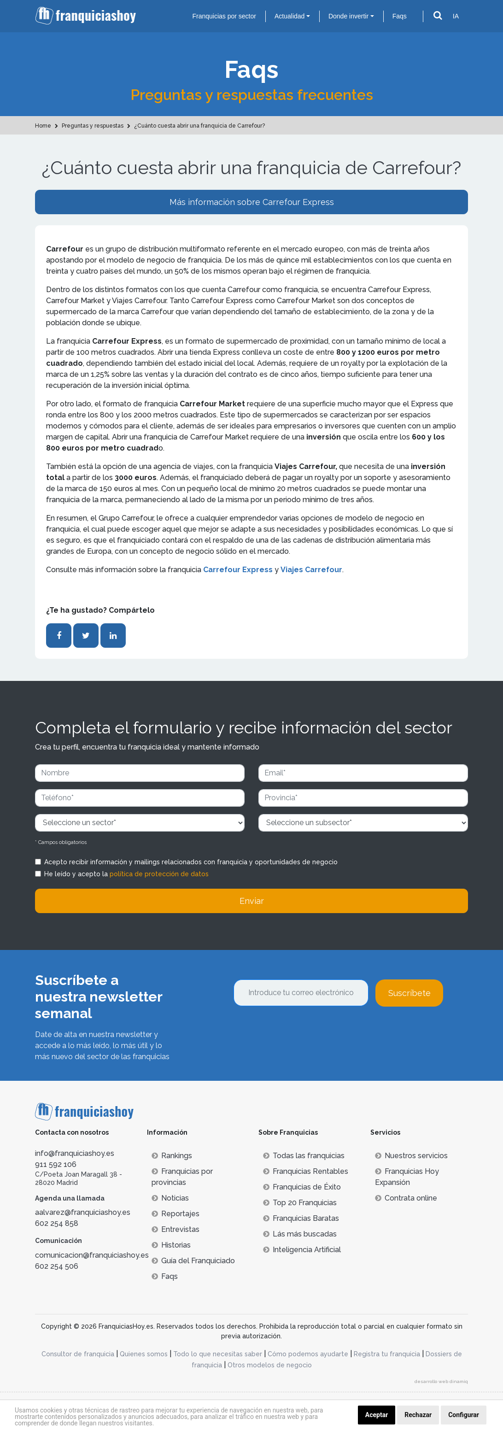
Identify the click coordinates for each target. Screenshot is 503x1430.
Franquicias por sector (224, 16)
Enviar (252, 901)
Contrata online (406, 1198)
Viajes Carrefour (311, 569)
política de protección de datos (159, 874)
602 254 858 (56, 1223)
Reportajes (175, 1213)
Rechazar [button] (418, 1414)
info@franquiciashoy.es (74, 1153)
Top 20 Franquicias (300, 1202)
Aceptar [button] (376, 1414)
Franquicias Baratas (301, 1218)
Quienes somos (144, 1354)
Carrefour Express (238, 569)
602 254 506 (56, 1266)
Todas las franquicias (304, 1155)
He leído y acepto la (126, 874)
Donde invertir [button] (348, 16)
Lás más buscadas (300, 1234)
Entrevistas (175, 1229)
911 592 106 (55, 1164)
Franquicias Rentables (305, 1171)
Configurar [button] (463, 1414)
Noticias (170, 1198)
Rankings (172, 1155)
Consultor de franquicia (77, 1354)
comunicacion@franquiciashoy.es (92, 1255)
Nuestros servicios (411, 1155)
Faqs (399, 16)
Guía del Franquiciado (193, 1260)
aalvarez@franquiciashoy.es (82, 1212)
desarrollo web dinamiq (441, 1381)
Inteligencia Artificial (302, 1249)
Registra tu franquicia (387, 1354)
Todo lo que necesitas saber (217, 1354)
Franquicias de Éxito (302, 1187)
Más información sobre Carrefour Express (252, 202)
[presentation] (304, 1031)
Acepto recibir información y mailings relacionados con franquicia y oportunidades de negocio (191, 862)
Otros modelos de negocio (270, 1365)
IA (456, 16)
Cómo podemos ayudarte (308, 1354)
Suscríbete (409, 993)
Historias (171, 1245)
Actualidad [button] (289, 16)
